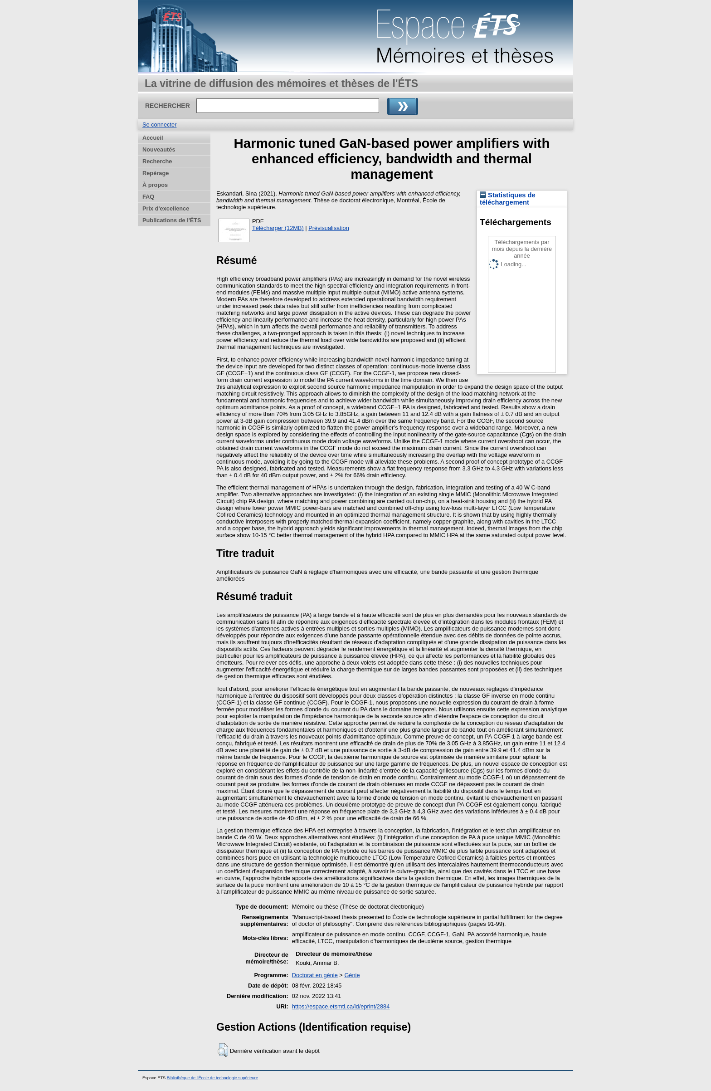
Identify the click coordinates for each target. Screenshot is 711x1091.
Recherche (157, 161)
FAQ (148, 196)
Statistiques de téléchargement (508, 198)
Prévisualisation (328, 228)
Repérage (155, 173)
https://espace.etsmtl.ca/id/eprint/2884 (341, 1006)
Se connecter (159, 124)
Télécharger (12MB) (278, 228)
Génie (352, 975)
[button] (223, 1050)
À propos (155, 184)
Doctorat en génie (315, 975)
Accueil (152, 137)
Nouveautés (158, 149)
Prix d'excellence (165, 208)
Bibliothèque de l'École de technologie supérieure (212, 1078)
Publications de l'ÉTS (171, 220)
